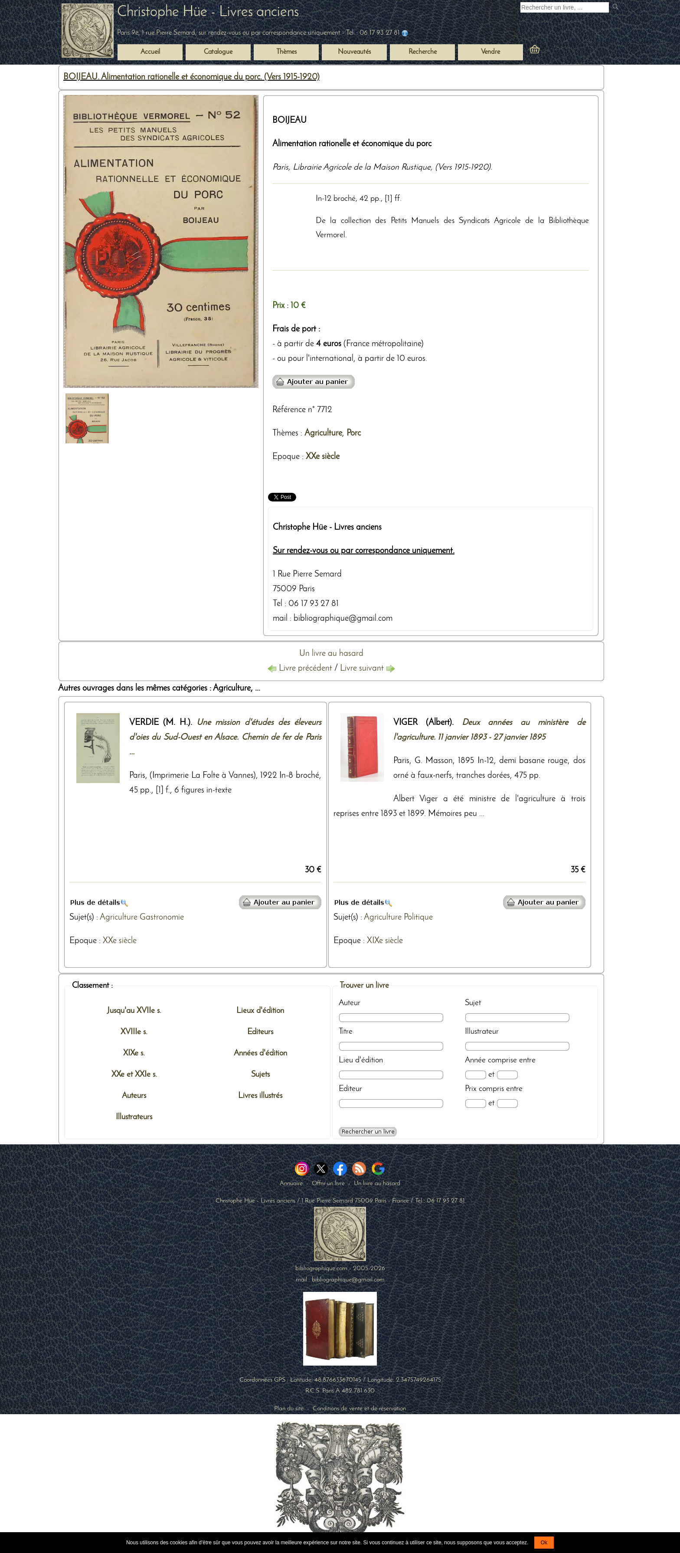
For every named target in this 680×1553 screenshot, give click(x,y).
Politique (418, 917)
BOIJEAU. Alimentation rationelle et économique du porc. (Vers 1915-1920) (191, 77)
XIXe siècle (385, 941)
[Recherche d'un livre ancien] (564, 7)
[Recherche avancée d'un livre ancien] (368, 1132)
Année (475, 1060)
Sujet (473, 1003)
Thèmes (285, 433)
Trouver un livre (364, 985)
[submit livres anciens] (616, 7)
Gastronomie (162, 917)
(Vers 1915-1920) (462, 167)
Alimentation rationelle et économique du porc (352, 144)
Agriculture (323, 433)
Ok (544, 1543)
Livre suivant (368, 668)
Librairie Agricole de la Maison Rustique (362, 167)
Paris (280, 167)
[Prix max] (507, 1103)
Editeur (350, 1088)
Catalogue (218, 52)
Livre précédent (300, 668)
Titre (346, 1031)
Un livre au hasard (331, 653)
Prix (471, 1088)
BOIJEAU (289, 120)
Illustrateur (482, 1031)
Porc (354, 433)
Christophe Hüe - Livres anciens (208, 12)
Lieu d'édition (361, 1060)
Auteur (349, 1003)
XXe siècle (323, 456)
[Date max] (507, 1074)
